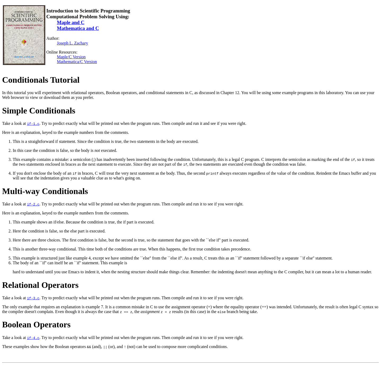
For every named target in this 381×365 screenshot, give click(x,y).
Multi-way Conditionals (45, 191)
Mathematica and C (78, 28)
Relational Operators (40, 285)
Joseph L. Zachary (72, 43)
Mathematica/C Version (77, 61)
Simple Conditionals (38, 110)
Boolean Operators (36, 324)
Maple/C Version (71, 57)
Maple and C (70, 22)
